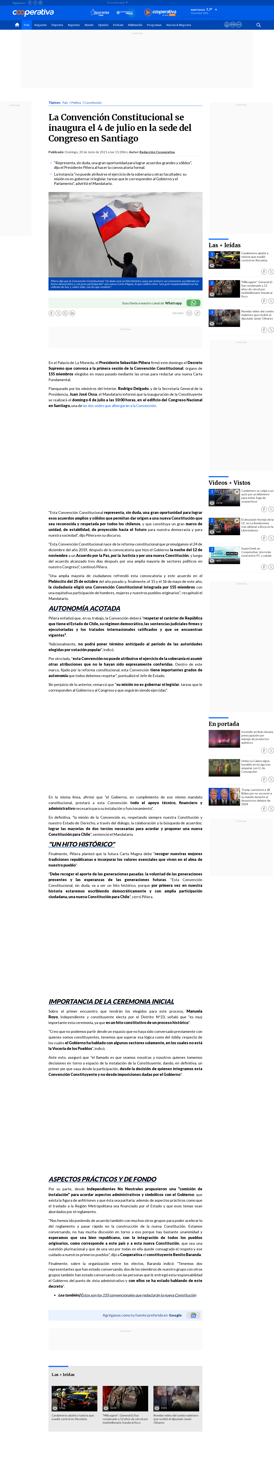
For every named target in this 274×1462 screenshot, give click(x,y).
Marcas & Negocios (178, 25)
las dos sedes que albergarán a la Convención (119, 405)
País (27, 25)
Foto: (55, 196)
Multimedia (135, 25)
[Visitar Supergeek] (239, 28)
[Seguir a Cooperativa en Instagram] (40, 2)
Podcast (118, 25)
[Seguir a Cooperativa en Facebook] (30, 2)
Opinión (103, 25)
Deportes (57, 25)
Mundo (89, 25)
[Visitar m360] (233, 28)
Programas (154, 25)
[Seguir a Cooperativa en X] (35, 2)
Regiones (74, 25)
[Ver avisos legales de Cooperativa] (227, 28)
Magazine (40, 25)
